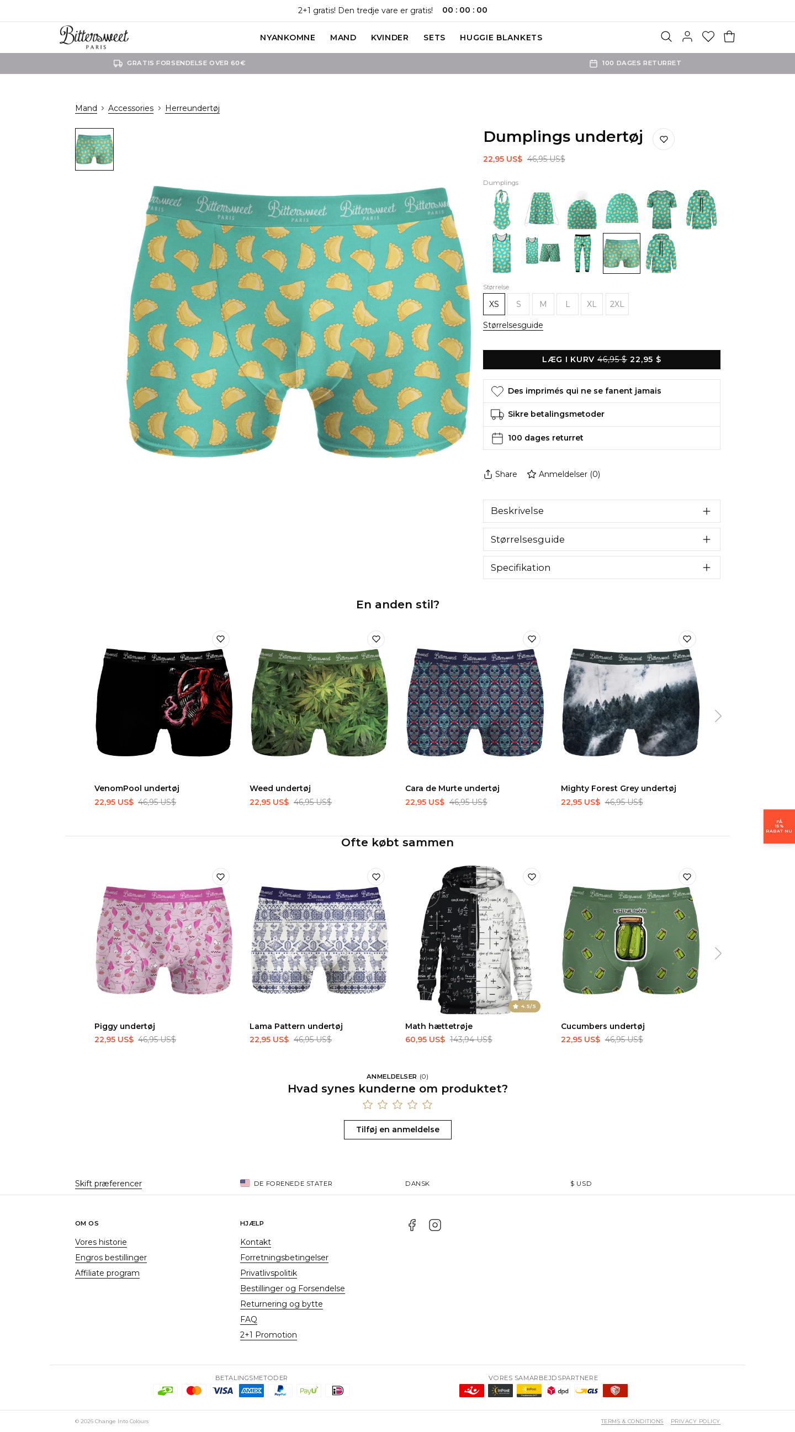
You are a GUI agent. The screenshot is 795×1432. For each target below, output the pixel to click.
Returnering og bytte (281, 1304)
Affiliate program (107, 1273)
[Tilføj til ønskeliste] (221, 639)
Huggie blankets (501, 38)
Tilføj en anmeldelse (397, 1129)
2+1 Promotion (268, 1335)
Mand (343, 38)
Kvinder (390, 38)
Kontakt (255, 1242)
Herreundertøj (192, 108)
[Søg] (666, 37)
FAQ (248, 1319)
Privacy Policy (695, 1421)
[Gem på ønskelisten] (664, 139)
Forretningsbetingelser (284, 1258)
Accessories (130, 108)
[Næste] (718, 716)
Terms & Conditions (632, 1421)
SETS (434, 38)
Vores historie (101, 1242)
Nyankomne (287, 38)
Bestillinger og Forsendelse (292, 1288)
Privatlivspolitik (268, 1273)
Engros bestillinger (111, 1258)
